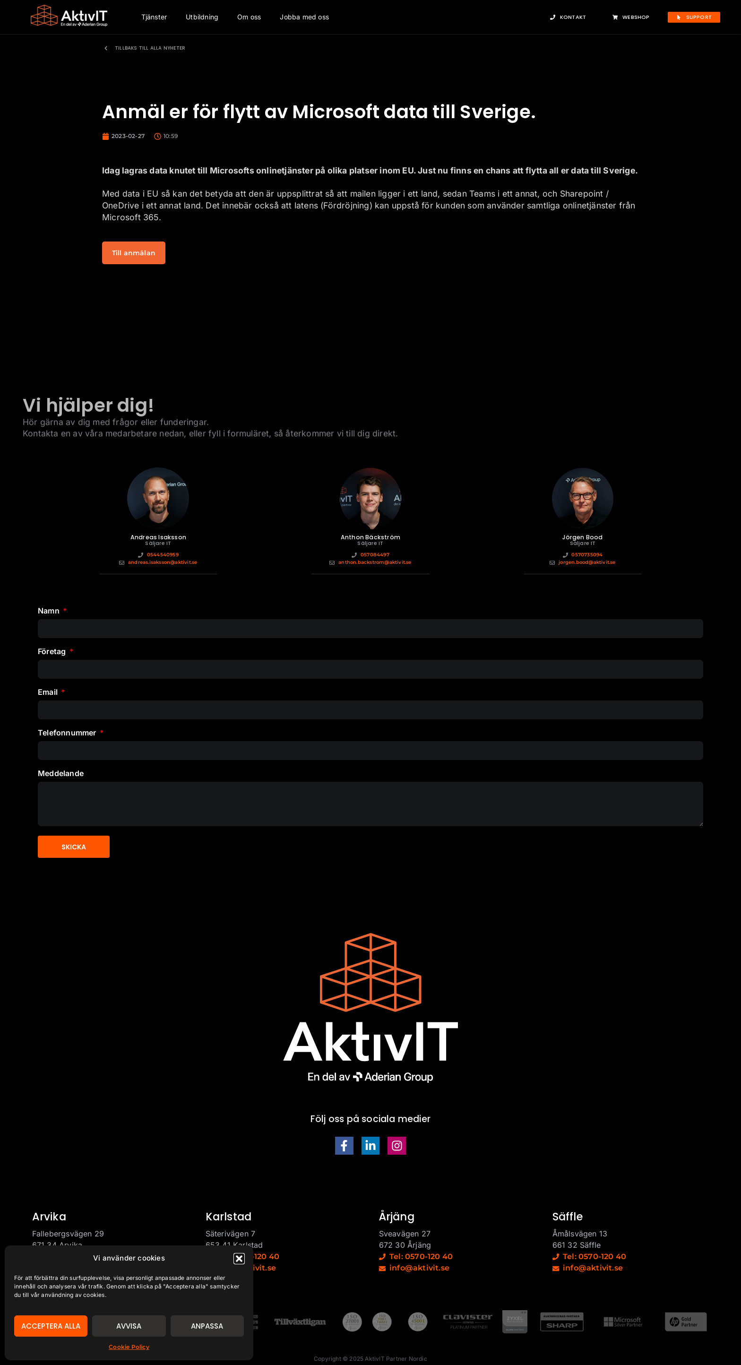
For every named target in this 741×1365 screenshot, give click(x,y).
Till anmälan (133, 253)
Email (49, 692)
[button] (239, 1258)
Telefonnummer (68, 733)
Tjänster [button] (154, 17)
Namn (49, 611)
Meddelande (61, 773)
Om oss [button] (249, 17)
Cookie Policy (129, 1346)
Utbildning (202, 17)
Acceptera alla (50, 1326)
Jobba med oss (304, 17)
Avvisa (128, 1326)
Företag (53, 652)
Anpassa (207, 1326)
